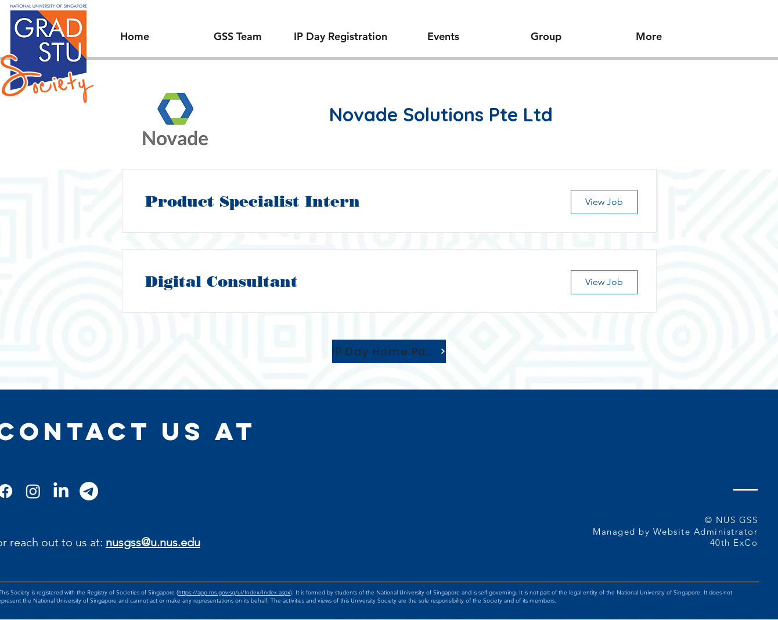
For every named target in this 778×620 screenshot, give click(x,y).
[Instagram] (33, 491)
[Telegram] (89, 491)
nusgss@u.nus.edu (153, 542)
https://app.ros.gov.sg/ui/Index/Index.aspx (234, 592)
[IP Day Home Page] (389, 351)
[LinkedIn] (61, 491)
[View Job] (604, 202)
